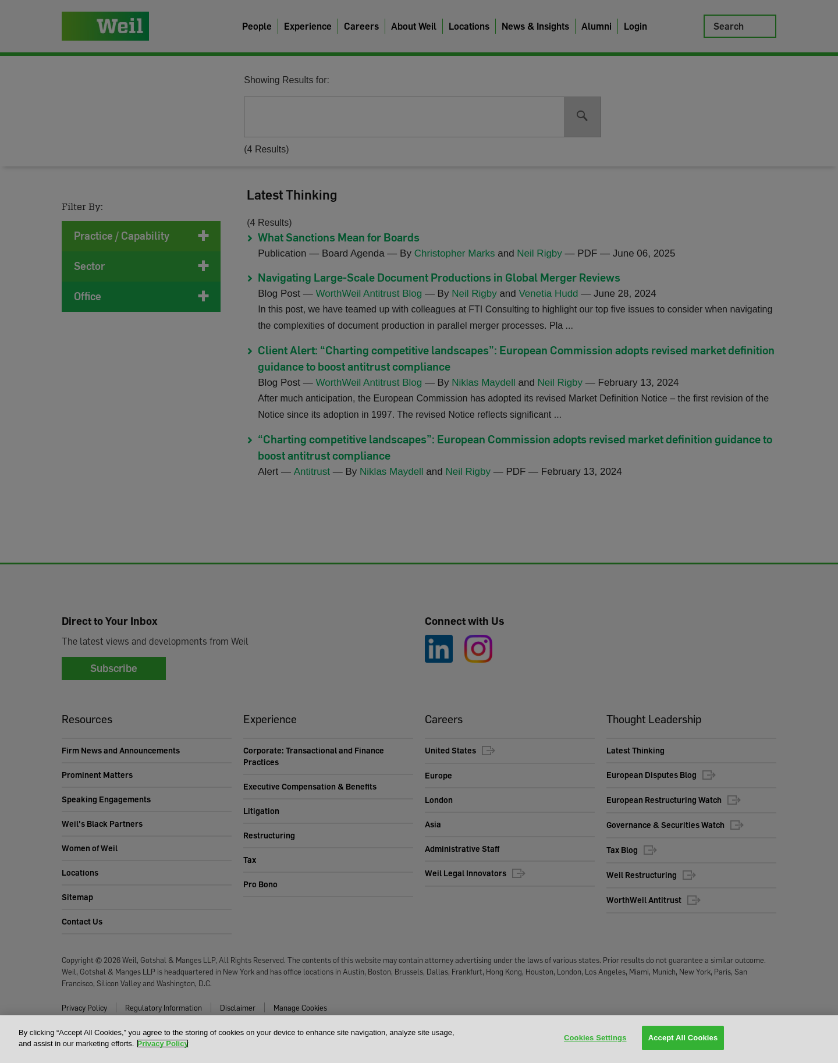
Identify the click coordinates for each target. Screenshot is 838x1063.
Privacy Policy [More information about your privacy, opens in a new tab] (162, 1043)
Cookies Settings (595, 1038)
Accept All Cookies (683, 1038)
